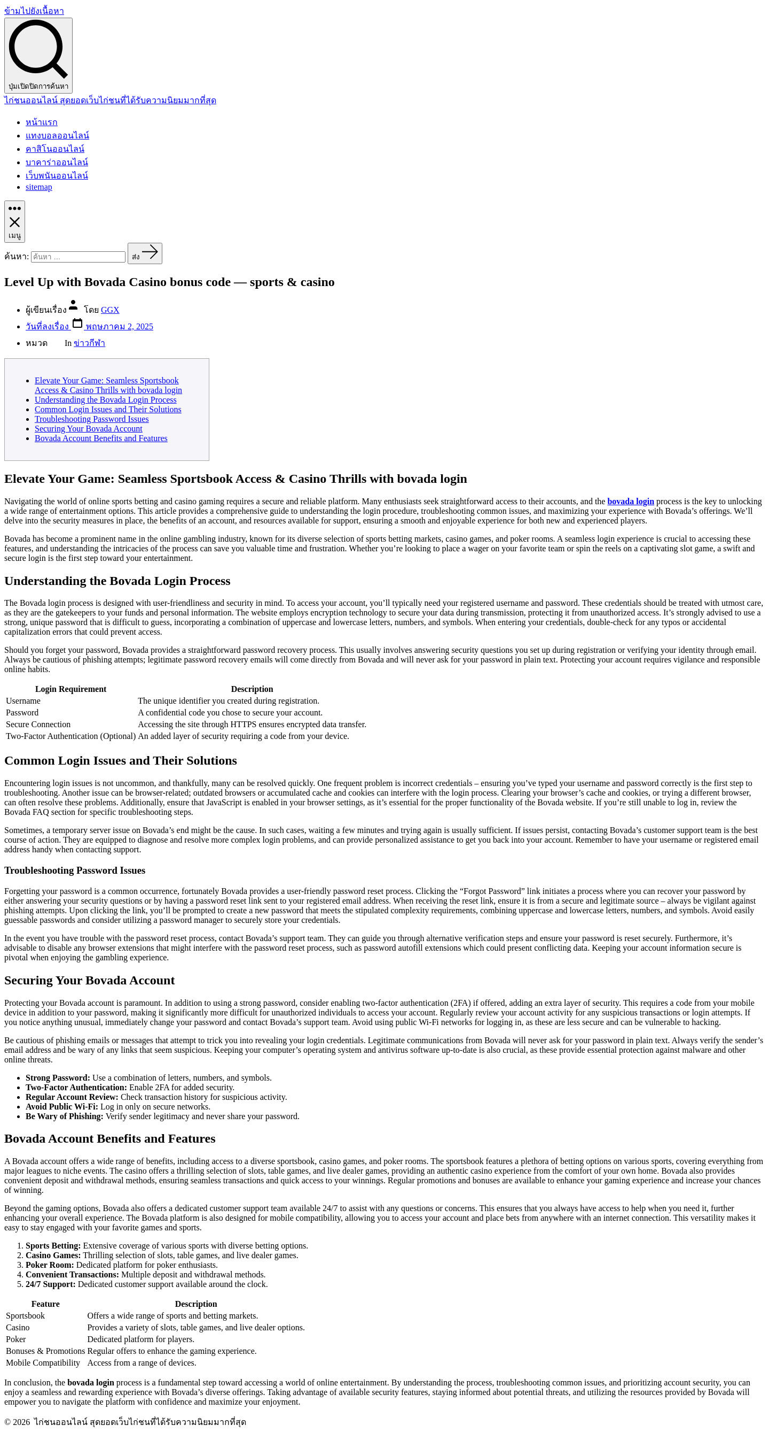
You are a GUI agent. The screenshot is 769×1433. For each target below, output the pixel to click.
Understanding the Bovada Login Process (106, 399)
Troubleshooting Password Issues (92, 418)
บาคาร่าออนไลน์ (57, 162)
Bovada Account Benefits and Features (101, 438)
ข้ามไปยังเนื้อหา (34, 11)
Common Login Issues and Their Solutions (108, 409)
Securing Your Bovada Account (89, 428)
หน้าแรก (42, 122)
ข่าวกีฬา (89, 343)
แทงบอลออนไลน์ (57, 135)
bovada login (630, 501)
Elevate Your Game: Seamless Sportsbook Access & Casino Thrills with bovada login (108, 385)
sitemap (39, 186)
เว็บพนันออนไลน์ (57, 175)
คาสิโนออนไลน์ (55, 148)
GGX (110, 309)
